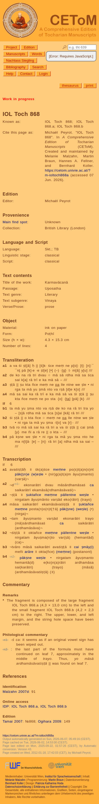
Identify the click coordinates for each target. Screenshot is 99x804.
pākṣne (26, 558)
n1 (16, 483)
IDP (6, 706)
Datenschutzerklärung (18, 786)
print (89, 85)
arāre (29, 552)
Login (43, 74)
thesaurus (70, 85)
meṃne (59, 469)
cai (76, 547)
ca (92, 485)
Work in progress (18, 99)
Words (37, 54)
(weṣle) (82, 509)
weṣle (84, 495)
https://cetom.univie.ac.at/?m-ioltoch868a (28, 735)
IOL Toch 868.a (25, 706)
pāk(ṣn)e (22, 474)
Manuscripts (15, 54)
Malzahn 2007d (16, 692)
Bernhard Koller (14, 783)
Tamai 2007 (12, 721)
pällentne (68, 495)
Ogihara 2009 (49, 721)
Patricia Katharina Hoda (49, 783)
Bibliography (15, 67)
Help (9, 74)
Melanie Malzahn (15, 779)
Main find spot (15, 222)
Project (11, 47)
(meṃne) (63, 552)
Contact (26, 74)
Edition (29, 47)
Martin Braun (56, 779)
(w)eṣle (37, 474)
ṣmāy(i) (88, 547)
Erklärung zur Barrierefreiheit (51, 786)
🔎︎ (64, 47)
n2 (12, 556)
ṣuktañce (33, 495)
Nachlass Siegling (20, 60)
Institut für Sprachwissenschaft (63, 776)
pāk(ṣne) (67, 509)
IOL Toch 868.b (53, 706)
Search (37, 67)
